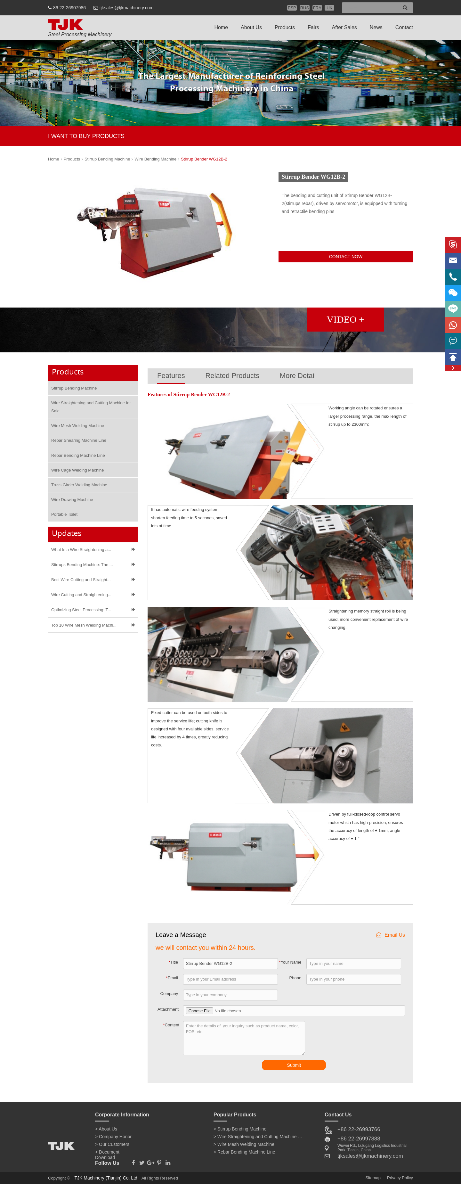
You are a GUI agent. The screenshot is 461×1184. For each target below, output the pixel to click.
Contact (404, 27)
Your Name (290, 962)
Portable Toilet (64, 514)
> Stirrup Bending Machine (240, 1128)
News (376, 27)
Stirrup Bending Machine (107, 159)
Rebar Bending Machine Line (78, 455)
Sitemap (373, 1177)
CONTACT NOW (345, 256)
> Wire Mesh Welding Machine (244, 1144)
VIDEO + (345, 319)
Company (169, 993)
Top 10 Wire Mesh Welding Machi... (84, 625)
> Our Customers (112, 1144)
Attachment (168, 1009)
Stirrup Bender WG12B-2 (204, 159)
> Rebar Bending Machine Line (244, 1152)
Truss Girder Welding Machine (79, 484)
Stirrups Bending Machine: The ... (82, 564)
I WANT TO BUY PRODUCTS (86, 136)
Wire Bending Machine (155, 159)
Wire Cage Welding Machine (77, 470)
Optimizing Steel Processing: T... (81, 609)
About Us (251, 27)
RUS (304, 7)
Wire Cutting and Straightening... (81, 594)
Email (172, 977)
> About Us (106, 1128)
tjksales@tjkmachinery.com (127, 7)
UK (329, 7)
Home (221, 27)
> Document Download (107, 1153)
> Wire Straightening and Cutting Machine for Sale (258, 1136)
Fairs (313, 27)
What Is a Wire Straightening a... (81, 549)
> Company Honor (113, 1136)
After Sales (344, 27)
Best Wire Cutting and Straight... (81, 579)
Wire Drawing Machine (72, 499)
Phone (295, 977)
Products (285, 27)
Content (171, 1025)
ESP (292, 7)
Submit (294, 1065)
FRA (317, 7)
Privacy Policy (400, 1177)
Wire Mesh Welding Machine (77, 425)
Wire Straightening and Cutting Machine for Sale (91, 406)
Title (173, 962)
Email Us (390, 935)
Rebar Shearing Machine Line (78, 440)
